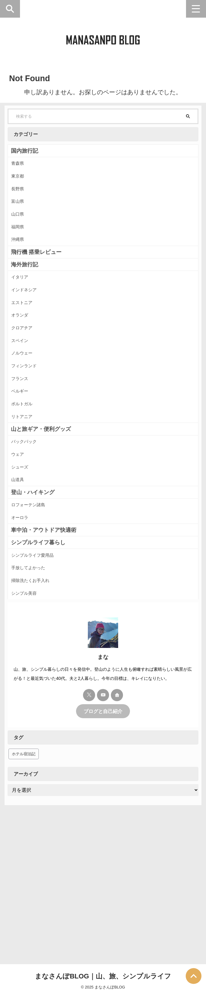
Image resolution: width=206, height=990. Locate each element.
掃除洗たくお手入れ (36, 708)
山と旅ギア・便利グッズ (41, 517)
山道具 (21, 584)
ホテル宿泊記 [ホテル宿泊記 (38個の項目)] (23, 889)
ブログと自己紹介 (103, 846)
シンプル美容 (28, 725)
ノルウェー (26, 415)
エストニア (26, 346)
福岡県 (21, 252)
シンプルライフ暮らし (38, 659)
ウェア (21, 549)
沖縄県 (21, 269)
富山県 (21, 217)
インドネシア (28, 329)
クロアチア (26, 381)
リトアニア (26, 502)
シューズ (23, 566)
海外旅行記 (24, 297)
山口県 (21, 234)
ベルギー (23, 467)
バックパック (28, 532)
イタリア (23, 311)
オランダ (23, 363)
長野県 (21, 200)
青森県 (21, 165)
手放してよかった (33, 691)
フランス (23, 450)
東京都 (21, 182)
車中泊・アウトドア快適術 (43, 646)
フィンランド (28, 433)
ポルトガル (26, 485)
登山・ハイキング (33, 599)
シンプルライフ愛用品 (38, 673)
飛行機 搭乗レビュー (36, 285)
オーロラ (23, 631)
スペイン (23, 398)
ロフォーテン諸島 (33, 614)
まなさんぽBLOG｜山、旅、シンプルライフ (103, 970)
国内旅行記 (24, 151)
